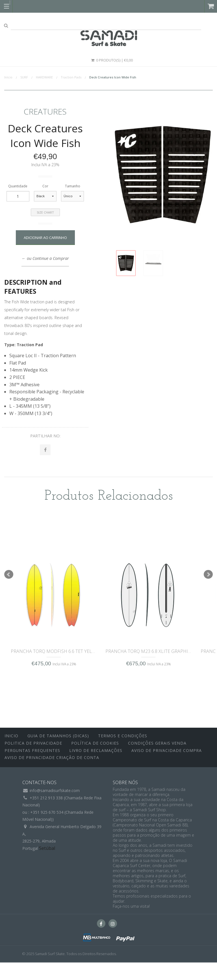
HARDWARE (44, 77)
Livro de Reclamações (95, 750)
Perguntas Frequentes (32, 750)
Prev (8, 575)
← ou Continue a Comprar (45, 258)
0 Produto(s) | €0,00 (111, 60)
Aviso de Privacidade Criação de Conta (52, 758)
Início (8, 77)
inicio (11, 736)
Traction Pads (71, 77)
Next (208, 575)
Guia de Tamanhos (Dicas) (58, 736)
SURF (24, 77)
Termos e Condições (122, 736)
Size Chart (45, 212)
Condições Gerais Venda (157, 743)
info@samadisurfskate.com (55, 791)
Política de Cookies (95, 743)
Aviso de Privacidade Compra (166, 750)
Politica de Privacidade (33, 743)
